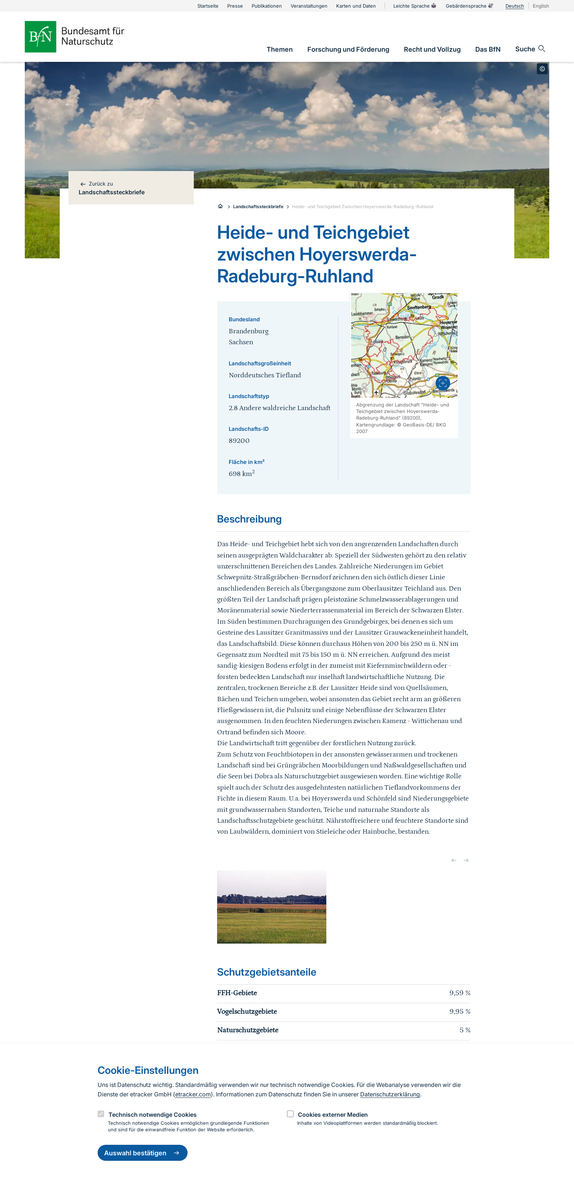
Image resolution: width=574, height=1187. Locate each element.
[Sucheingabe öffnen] (530, 48)
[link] (280, 49)
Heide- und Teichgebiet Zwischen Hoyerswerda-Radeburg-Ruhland (362, 206)
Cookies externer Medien (333, 1114)
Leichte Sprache (415, 5)
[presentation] (443, 383)
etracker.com (193, 1094)
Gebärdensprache (470, 5)
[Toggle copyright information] (542, 68)
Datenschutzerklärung (390, 1094)
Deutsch (515, 6)
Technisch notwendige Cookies (153, 1114)
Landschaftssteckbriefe (258, 206)
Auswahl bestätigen (142, 1152)
